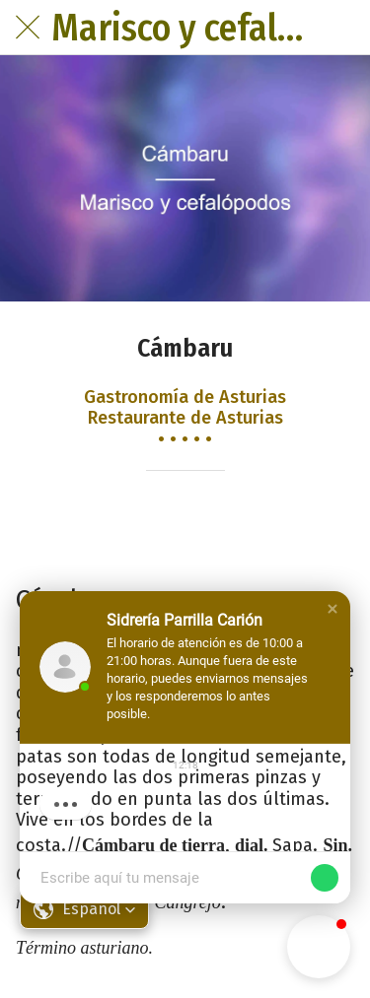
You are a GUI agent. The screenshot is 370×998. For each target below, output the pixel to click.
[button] (332, 609)
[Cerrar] (27, 27)
